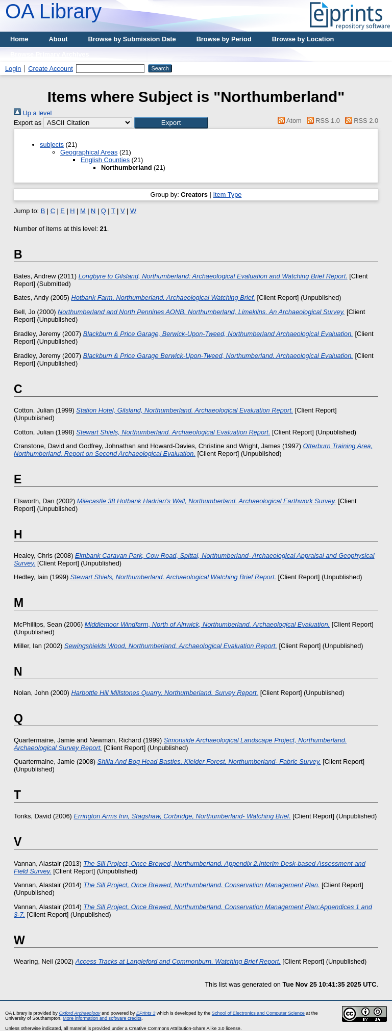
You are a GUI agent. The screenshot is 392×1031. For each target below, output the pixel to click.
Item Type (227, 194)
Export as (27, 122)
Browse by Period (224, 39)
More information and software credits (102, 1018)
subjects (52, 144)
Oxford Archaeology (79, 1013)
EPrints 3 (145, 1013)
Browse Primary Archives (49, 54)
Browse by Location (303, 39)
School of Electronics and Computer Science (258, 1013)
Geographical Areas (88, 152)
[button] (171, 122)
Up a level (33, 113)
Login (13, 68)
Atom (288, 120)
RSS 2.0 (359, 120)
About (58, 39)
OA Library (53, 11)
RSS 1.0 (321, 120)
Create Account (50, 68)
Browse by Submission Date (132, 39)
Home (19, 39)
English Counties (105, 160)
